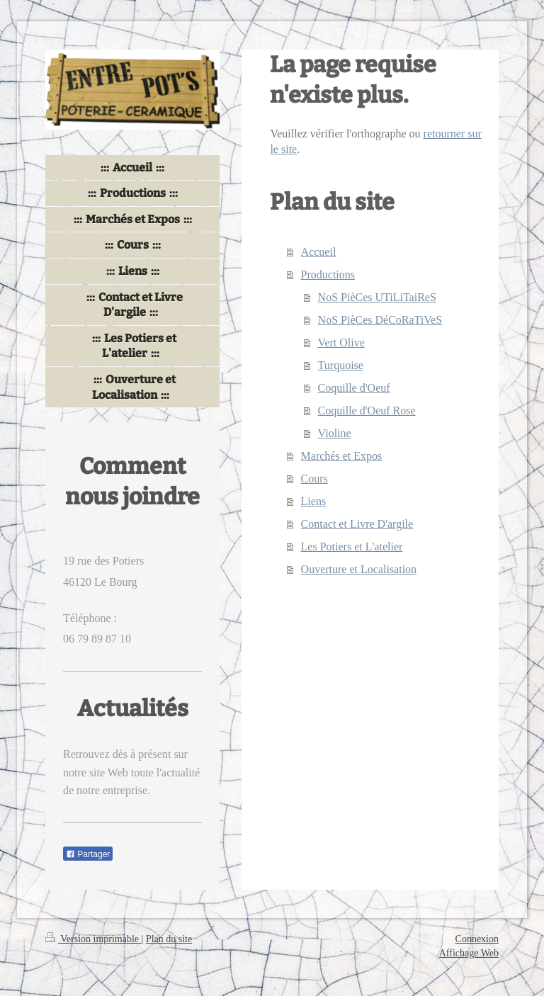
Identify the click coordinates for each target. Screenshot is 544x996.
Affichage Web (469, 953)
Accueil (318, 252)
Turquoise (340, 365)
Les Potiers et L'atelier (352, 547)
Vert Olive (341, 342)
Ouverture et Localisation (359, 569)
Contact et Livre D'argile (357, 524)
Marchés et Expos (341, 456)
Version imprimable (93, 939)
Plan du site (169, 939)
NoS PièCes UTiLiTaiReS (377, 297)
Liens (314, 501)
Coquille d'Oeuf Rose (367, 410)
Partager (88, 854)
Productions (328, 274)
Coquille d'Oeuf (354, 388)
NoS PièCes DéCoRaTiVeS (380, 320)
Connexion (477, 939)
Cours (314, 478)
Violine (334, 433)
